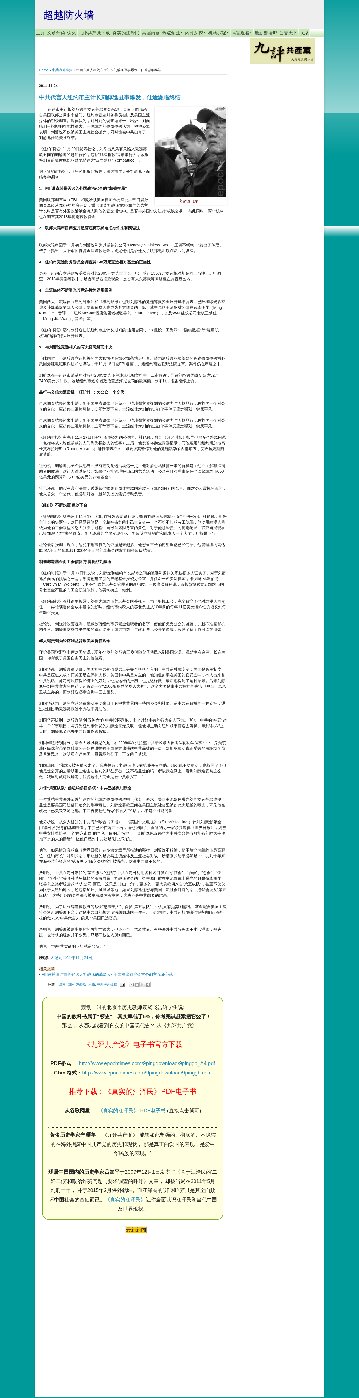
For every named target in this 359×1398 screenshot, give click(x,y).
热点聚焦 (172, 32)
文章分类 (56, 33)
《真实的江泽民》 (125, 1199)
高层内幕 (151, 33)
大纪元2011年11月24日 (71, 957)
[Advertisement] (81, 1312)
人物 (91, 984)
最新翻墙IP (266, 33)
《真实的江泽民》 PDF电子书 (131, 1110)
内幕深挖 (195, 32)
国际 (71, 984)
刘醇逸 (81, 984)
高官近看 (241, 32)
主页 (40, 33)
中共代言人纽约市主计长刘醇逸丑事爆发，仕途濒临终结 (109, 97)
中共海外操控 (62, 70)
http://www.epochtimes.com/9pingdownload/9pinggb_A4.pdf (147, 1063)
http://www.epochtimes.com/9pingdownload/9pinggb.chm (147, 1073)
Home (43, 70)
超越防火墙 (68, 15)
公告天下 (288, 33)
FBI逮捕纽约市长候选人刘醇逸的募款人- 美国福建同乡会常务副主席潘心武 (107, 974)
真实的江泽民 (125, 33)
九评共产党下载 (94, 33)
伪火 (71, 33)
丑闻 (62, 984)
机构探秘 (218, 32)
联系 (304, 33)
